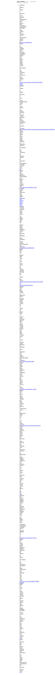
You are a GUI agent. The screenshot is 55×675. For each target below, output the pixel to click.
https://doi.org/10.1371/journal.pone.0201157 (30, 425)
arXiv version (21, 84)
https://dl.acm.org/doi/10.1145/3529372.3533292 (31, 82)
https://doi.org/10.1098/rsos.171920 (28, 389)
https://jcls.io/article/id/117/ (26, 42)
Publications (33, 1)
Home (27, 1)
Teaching (25, 2)
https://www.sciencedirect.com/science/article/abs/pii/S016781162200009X (37, 129)
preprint (21, 582)
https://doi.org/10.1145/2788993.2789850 (29, 581)
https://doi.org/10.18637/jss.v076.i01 (28, 538)
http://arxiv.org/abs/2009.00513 (27, 248)
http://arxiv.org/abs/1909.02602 (27, 361)
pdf (20, 169)
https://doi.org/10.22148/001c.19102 (28, 187)
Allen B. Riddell (21, 1)
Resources (19, 2)
